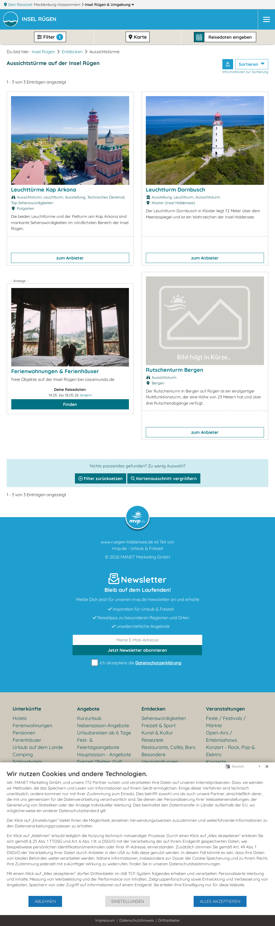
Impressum (105, 920)
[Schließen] (267, 766)
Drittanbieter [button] (169, 920)
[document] (137, 832)
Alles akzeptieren (220, 901)
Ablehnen (45, 901)
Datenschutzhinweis (136, 920)
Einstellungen (127, 901)
